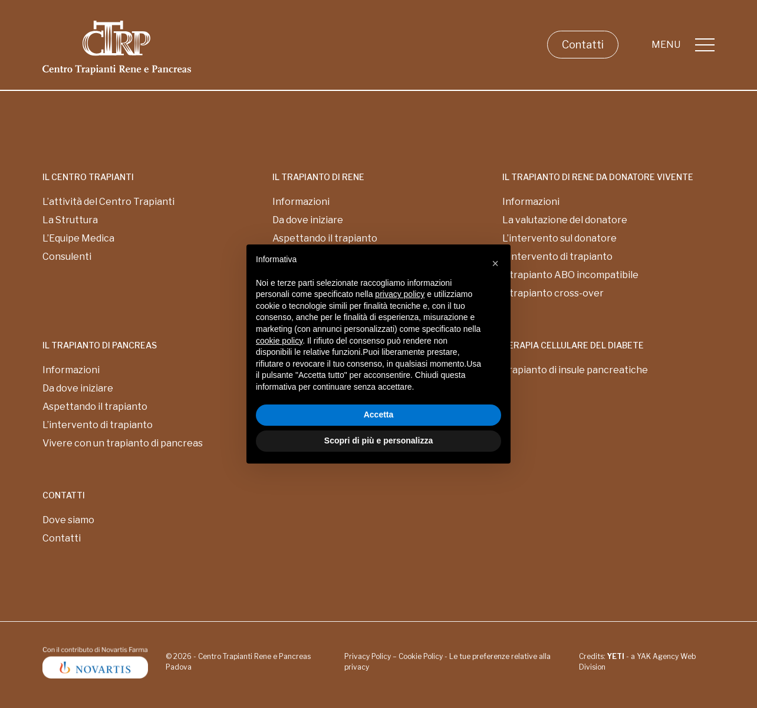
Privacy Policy (367, 656)
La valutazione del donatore (564, 220)
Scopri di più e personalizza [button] (378, 440)
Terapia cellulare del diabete (573, 345)
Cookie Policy (421, 656)
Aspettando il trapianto (94, 406)
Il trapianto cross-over (553, 293)
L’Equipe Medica (78, 238)
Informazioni (301, 201)
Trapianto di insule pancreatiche (575, 370)
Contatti (583, 45)
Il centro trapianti (88, 177)
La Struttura (70, 220)
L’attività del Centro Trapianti (108, 201)
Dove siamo (68, 520)
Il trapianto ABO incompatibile (570, 274)
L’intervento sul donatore (559, 238)
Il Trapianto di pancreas (99, 345)
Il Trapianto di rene (318, 177)
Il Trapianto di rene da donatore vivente (597, 177)
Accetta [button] (379, 414)
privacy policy (399, 294)
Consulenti (66, 256)
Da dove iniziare (307, 220)
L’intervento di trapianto (557, 256)
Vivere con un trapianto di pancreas (122, 443)
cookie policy (279, 340)
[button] (495, 263)
